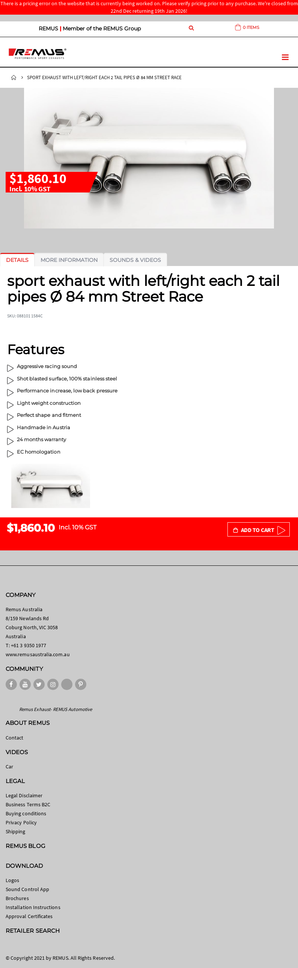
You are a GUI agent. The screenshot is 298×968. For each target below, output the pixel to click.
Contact (14, 737)
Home (14, 77)
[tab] (17, 260)
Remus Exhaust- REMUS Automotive (55, 709)
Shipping (16, 831)
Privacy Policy (21, 822)
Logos (12, 880)
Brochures (17, 898)
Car (9, 766)
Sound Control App (27, 889)
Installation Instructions (33, 907)
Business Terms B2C (28, 804)
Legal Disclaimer (24, 795)
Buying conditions (26, 813)
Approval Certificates (29, 916)
